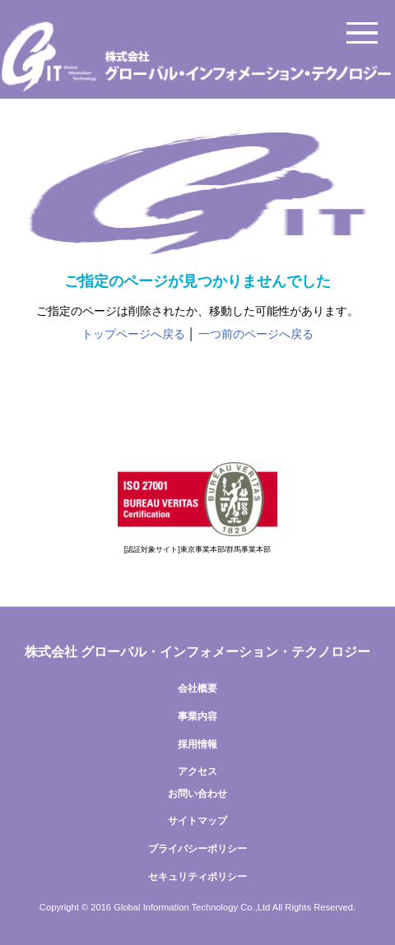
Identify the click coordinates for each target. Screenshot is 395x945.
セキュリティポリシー (197, 876)
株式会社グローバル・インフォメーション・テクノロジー (197, 57)
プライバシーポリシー (197, 849)
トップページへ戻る (133, 333)
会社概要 (197, 688)
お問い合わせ (197, 793)
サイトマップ (197, 821)
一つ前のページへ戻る (256, 333)
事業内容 (197, 716)
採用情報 (197, 744)
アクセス (197, 771)
